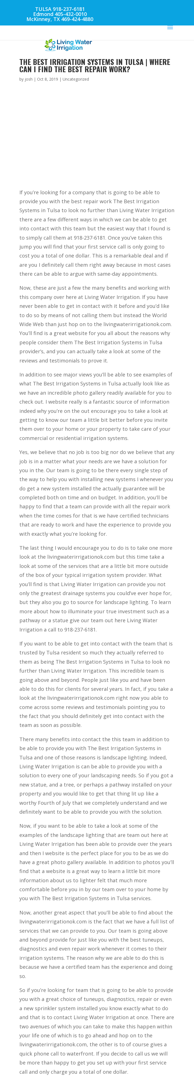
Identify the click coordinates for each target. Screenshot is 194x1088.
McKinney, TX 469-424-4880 (59, 19)
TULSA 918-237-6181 (60, 8)
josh (29, 79)
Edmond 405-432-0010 (60, 14)
